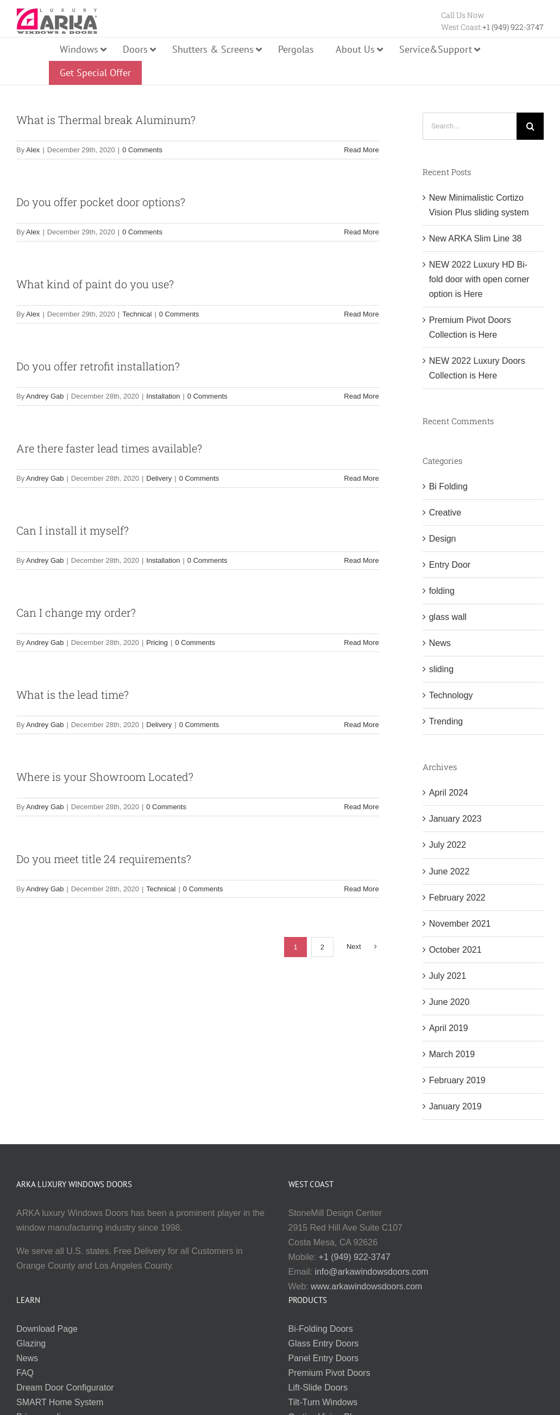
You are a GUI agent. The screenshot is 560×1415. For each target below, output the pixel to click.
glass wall (448, 617)
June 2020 (449, 1002)
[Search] (530, 126)
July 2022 (448, 844)
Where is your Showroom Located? (104, 776)
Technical (137, 314)
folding (442, 590)
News (440, 643)
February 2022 (457, 897)
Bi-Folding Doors (320, 1328)
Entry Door (449, 564)
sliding (441, 669)
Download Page (47, 1328)
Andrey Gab (45, 396)
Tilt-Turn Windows (323, 1402)
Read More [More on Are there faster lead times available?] (361, 478)
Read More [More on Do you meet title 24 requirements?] (361, 889)
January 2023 (455, 818)
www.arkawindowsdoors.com (366, 1286)
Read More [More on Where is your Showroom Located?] (361, 807)
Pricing (157, 642)
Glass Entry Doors (323, 1343)
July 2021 (448, 975)
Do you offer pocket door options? (100, 202)
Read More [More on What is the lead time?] (361, 725)
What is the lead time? (72, 694)
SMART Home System (59, 1402)
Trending (446, 721)
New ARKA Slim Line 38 (475, 238)
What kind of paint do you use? (95, 284)
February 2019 (457, 1080)
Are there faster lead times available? (109, 448)
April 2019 (448, 1028)
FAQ (25, 1372)
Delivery (159, 478)
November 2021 (460, 923)
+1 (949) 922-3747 (513, 27)
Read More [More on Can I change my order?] (361, 642)
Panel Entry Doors (323, 1358)
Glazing (31, 1343)
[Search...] (470, 126)
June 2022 (449, 871)
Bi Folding (448, 486)
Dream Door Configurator (65, 1387)
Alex (33, 150)
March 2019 (452, 1054)
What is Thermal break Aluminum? (106, 120)
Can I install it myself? (72, 530)
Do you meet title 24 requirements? (103, 859)
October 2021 (455, 949)
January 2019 (455, 1106)
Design (442, 538)
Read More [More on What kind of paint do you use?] (361, 314)
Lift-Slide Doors (318, 1387)
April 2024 (448, 792)
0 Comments (142, 150)
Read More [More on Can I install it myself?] (361, 560)
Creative (445, 512)
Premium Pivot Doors (329, 1372)
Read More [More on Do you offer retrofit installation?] (361, 396)
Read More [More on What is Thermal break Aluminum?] (361, 150)
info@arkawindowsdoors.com (371, 1271)
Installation (163, 396)
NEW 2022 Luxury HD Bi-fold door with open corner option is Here (479, 279)
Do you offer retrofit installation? (98, 366)
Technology (451, 695)
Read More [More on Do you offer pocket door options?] (361, 232)
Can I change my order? (76, 612)
